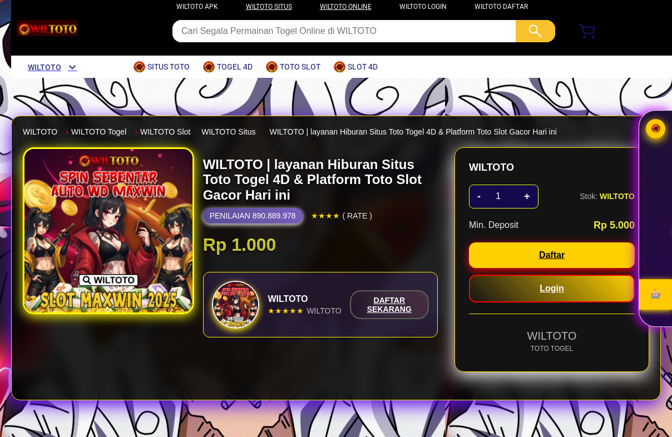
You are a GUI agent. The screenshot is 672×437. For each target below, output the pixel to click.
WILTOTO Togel (98, 131)
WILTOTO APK (197, 7)
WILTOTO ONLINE (346, 7)
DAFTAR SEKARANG (389, 305)
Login (552, 288)
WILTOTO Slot (165, 131)
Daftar (552, 255)
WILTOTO (40, 131)
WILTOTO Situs (228, 131)
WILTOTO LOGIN (423, 7)
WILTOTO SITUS (269, 7)
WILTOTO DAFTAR (501, 7)
